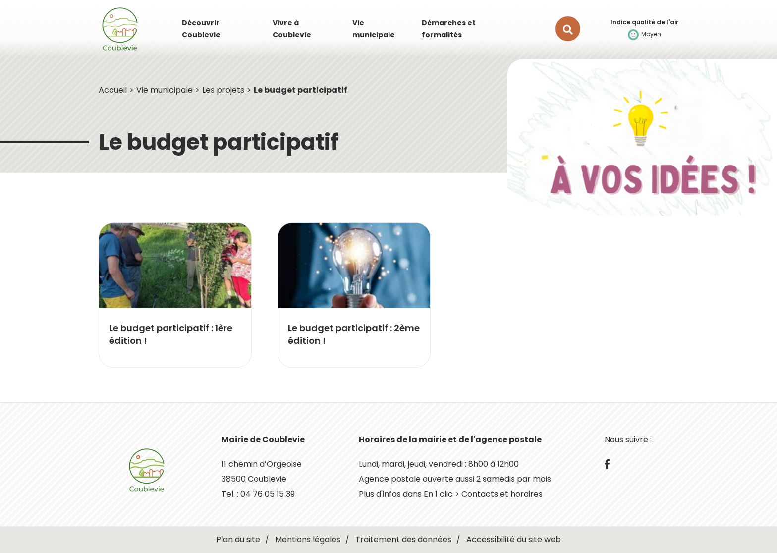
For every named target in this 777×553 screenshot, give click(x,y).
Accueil (113, 90)
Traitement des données (403, 539)
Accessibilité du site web (513, 539)
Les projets (223, 90)
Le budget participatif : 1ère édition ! (170, 334)
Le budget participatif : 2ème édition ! (354, 334)
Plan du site (238, 539)
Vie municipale (164, 90)
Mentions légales (307, 539)
